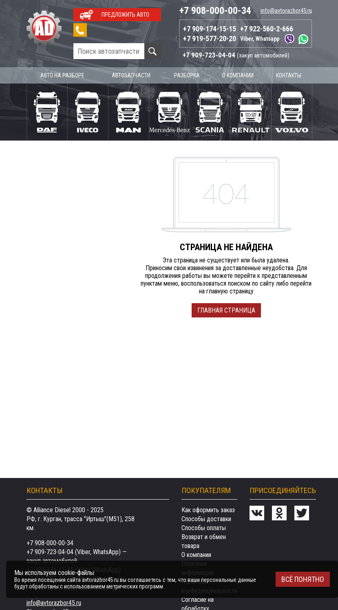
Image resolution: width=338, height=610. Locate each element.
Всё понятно (302, 579)
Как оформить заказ (208, 510)
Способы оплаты (203, 528)
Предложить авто (125, 14)
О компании (238, 75)
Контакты (288, 75)
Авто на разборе (62, 75)
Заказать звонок (80, 30)
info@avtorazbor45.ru (286, 10)
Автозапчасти (131, 75)
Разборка (187, 75)
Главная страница (226, 310)
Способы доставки (206, 519)
